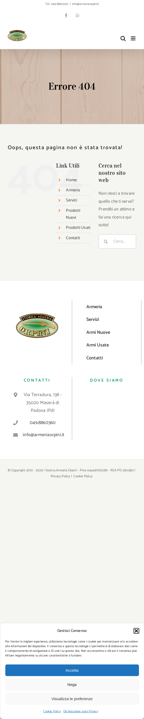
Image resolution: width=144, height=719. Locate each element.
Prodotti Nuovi (73, 214)
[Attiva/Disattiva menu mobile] (133, 38)
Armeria (73, 190)
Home (71, 180)
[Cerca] (105, 241)
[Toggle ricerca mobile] (123, 38)
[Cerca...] (117, 241)
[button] (136, 630)
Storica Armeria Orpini (61, 470)
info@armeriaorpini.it (85, 4)
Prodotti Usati (78, 227)
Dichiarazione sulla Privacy (80, 711)
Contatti (73, 237)
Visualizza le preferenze (72, 699)
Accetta (71, 670)
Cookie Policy (52, 711)
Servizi (71, 200)
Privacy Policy (60, 476)
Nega (72, 684)
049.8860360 (59, 4)
